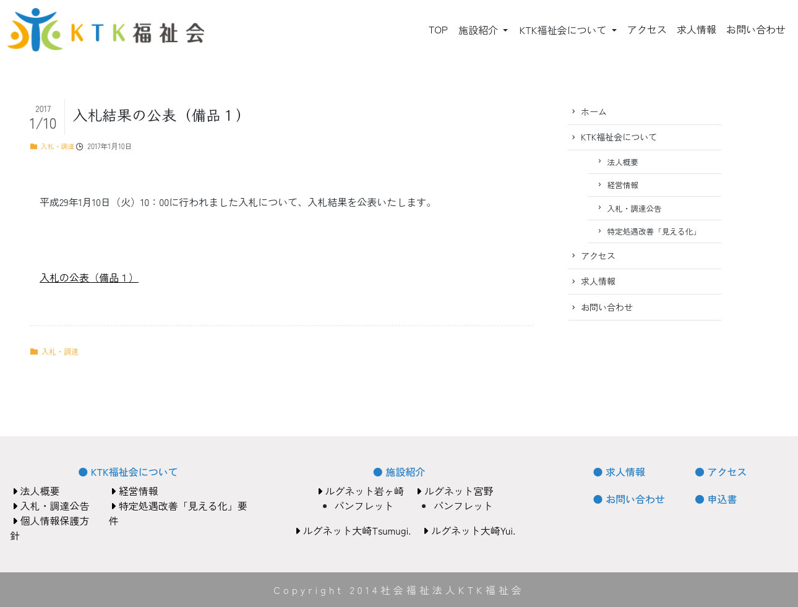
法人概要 (622, 162)
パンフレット (364, 505)
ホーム (594, 111)
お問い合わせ (756, 29)
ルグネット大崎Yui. (469, 530)
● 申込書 (716, 498)
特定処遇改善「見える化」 (654, 231)
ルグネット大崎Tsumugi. (353, 530)
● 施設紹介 (399, 471)
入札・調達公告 (634, 208)
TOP (438, 29)
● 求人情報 (619, 471)
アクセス (647, 29)
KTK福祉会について (564, 29)
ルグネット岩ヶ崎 (360, 490)
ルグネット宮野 (454, 490)
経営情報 (622, 185)
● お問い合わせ (629, 498)
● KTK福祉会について (128, 471)
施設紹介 (479, 29)
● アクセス (721, 471)
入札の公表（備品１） (89, 277)
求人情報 (696, 29)
